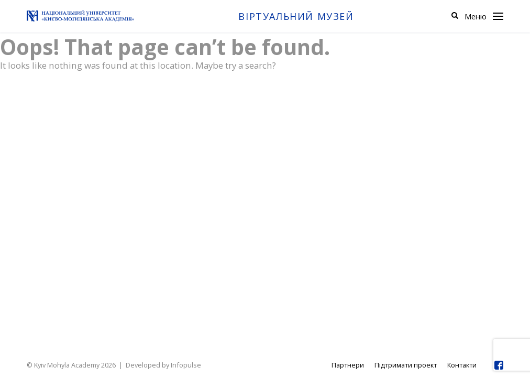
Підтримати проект (405, 365)
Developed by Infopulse (163, 365)
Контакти (462, 365)
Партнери (348, 365)
